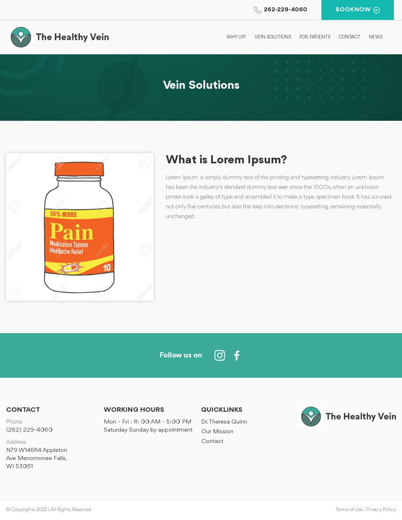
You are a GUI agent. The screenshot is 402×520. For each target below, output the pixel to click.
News (376, 37)
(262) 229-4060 (29, 430)
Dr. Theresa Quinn (224, 422)
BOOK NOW (358, 10)
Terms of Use (349, 509)
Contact (349, 37)
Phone (14, 422)
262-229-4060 (280, 10)
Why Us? (236, 37)
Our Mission (217, 432)
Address (16, 442)
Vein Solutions (272, 37)
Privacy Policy (381, 509)
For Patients (314, 37)
